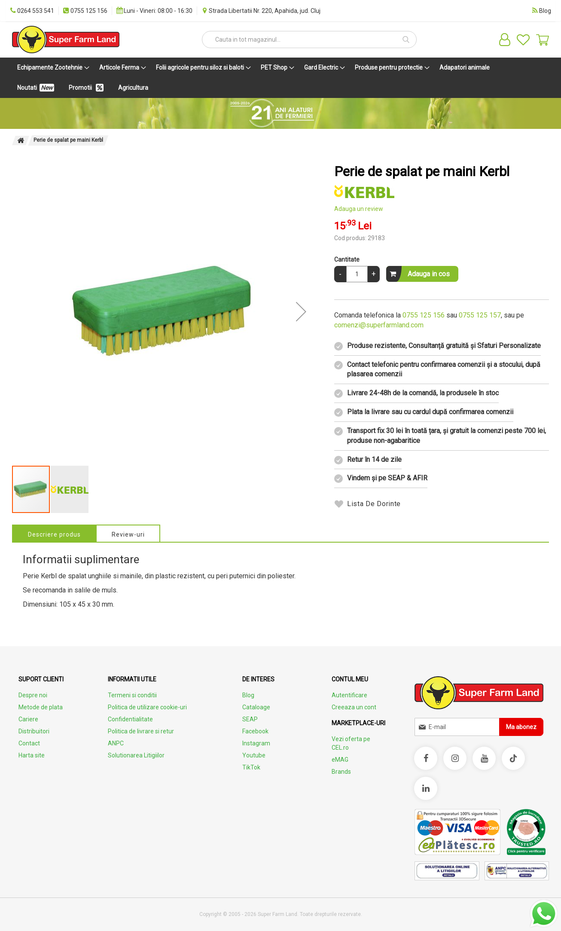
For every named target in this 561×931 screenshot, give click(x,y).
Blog (248, 695)
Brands (341, 771)
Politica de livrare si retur (141, 731)
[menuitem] (51, 68)
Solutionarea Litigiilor (136, 755)
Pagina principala (20, 140)
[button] (301, 312)
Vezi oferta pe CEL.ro (351, 743)
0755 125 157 (480, 315)
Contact (29, 743)
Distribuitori (33, 731)
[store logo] (65, 39)
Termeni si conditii (132, 695)
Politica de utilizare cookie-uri (147, 707)
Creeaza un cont (354, 707)
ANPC (116, 743)
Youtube (253, 755)
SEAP (250, 719)
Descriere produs (54, 534)
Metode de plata (40, 707)
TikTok (251, 767)
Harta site (31, 755)
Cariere (28, 719)
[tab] (54, 533)
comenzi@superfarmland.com (379, 325)
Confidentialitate (130, 719)
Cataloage (256, 707)
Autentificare (349, 695)
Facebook (255, 731)
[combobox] (309, 39)
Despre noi (32, 695)
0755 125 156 (423, 315)
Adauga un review (358, 208)
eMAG (340, 759)
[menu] (280, 78)
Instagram (256, 743)
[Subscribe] (521, 727)
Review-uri (128, 534)
